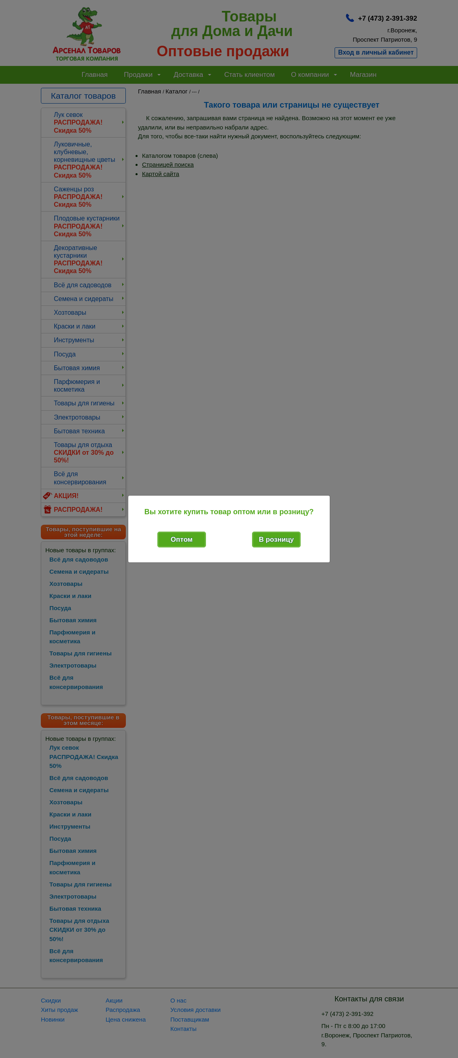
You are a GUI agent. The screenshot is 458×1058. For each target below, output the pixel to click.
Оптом (182, 539)
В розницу (276, 539)
